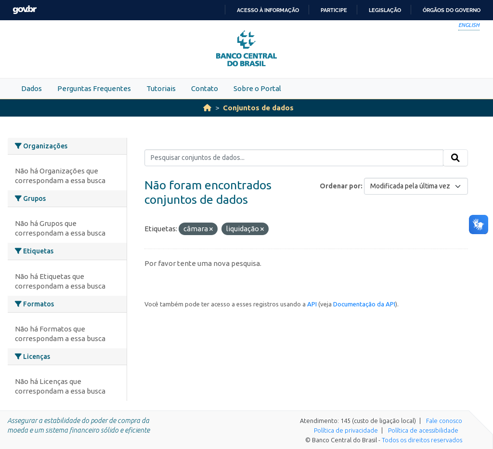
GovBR (25, 9)
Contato (204, 88)
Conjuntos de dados (258, 108)
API (312, 304)
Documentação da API (364, 304)
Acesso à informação (268, 10)
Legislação (385, 10)
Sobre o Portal (257, 88)
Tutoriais (161, 88)
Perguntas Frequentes (94, 88)
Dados (31, 88)
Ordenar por (340, 186)
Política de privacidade (346, 430)
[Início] (207, 108)
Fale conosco (444, 420)
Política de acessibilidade (423, 430)
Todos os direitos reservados (422, 439)
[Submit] (455, 158)
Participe (334, 10)
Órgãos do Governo (451, 10)
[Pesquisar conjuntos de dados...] (293, 158)
